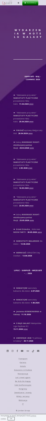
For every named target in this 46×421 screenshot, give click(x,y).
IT (23, 404)
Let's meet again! (23, 377)
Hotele (23, 366)
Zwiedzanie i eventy (23, 393)
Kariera (23, 362)
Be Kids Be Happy (23, 381)
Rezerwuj (30, 3)
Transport (23, 359)
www (31, 104)
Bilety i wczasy (23, 396)
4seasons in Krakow (23, 370)
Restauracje (23, 374)
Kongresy (23, 389)
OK (11, 419)
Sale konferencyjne (23, 385)
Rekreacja (23, 400)
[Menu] (42, 2)
